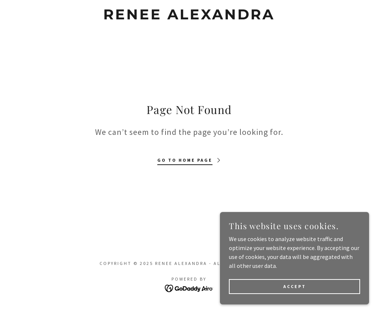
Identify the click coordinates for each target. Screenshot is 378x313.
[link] (189, 17)
